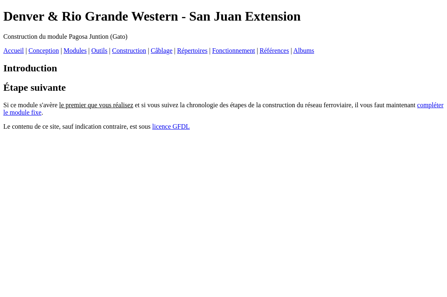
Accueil (13, 50)
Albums (303, 50)
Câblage (161, 50)
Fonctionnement (233, 50)
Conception (43, 50)
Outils (99, 50)
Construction (129, 50)
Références (274, 50)
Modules (75, 50)
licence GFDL (171, 126)
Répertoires (192, 50)
